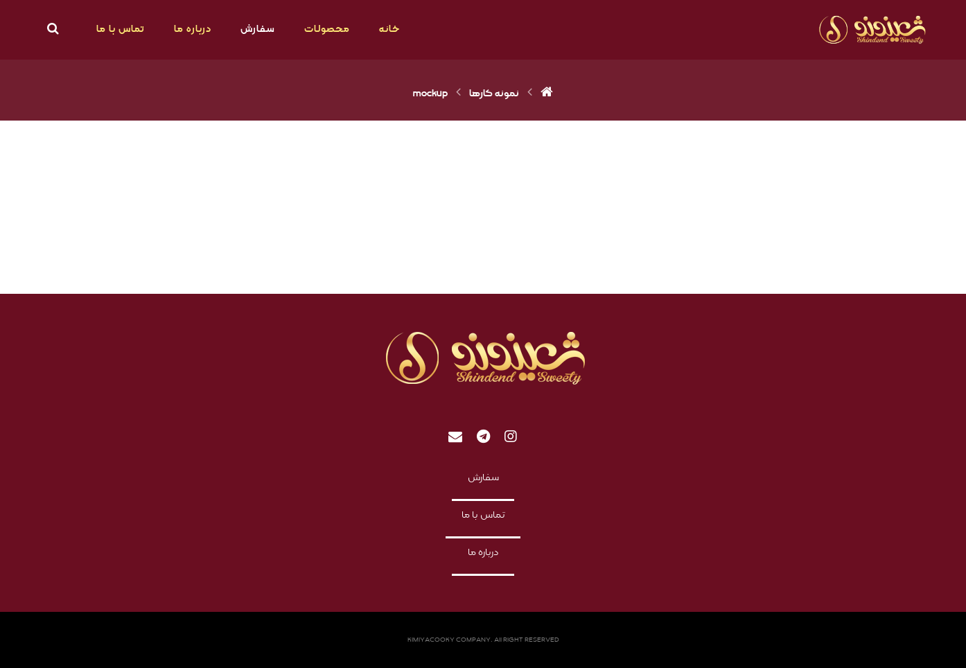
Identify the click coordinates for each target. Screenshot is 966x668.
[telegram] (483, 436)
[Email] (455, 436)
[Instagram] (511, 436)
